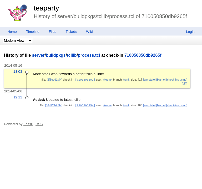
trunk (126, 79)
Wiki (89, 32)
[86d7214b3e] (53, 105)
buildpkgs (56, 55)
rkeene (107, 79)
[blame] (160, 79)
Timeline (32, 32)
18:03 (17, 72)
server (38, 55)
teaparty (46, 8)
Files (52, 32)
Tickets (71, 32)
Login (190, 32)
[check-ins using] (176, 79)
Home (12, 32)
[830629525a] (85, 105)
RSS (39, 123)
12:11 (17, 97)
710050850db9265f (142, 55)
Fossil (28, 123)
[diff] (184, 83)
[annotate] (149, 79)
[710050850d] (85, 79)
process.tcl (89, 55)
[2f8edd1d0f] (54, 79)
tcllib (72, 55)
